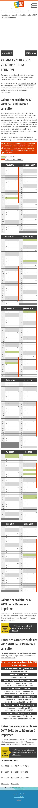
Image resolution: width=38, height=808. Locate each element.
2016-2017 (15, 766)
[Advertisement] (19, 35)
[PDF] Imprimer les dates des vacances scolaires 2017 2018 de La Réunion (24, 752)
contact (19, 800)
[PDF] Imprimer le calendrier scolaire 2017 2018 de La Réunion (22, 628)
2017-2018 (25, 766)
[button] (34, 5)
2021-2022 (5, 778)
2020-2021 (25, 772)
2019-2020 (15, 772)
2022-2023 (15, 778)
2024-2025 (5, 784)
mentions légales (19, 797)
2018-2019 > (31, 53)
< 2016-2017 (7, 53)
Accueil (14, 15)
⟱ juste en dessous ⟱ (28, 139)
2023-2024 (25, 778)
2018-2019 (5, 772)
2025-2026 (15, 784)
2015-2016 (5, 766)
